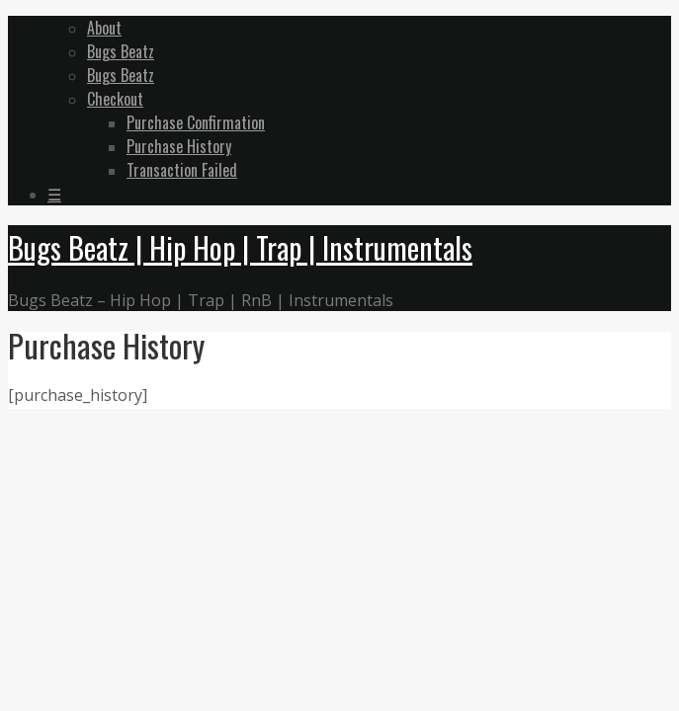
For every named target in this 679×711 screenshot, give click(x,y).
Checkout (115, 99)
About (104, 28)
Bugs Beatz (120, 51)
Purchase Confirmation (196, 122)
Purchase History (179, 146)
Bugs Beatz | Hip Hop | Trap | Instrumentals (240, 247)
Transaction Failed (182, 170)
